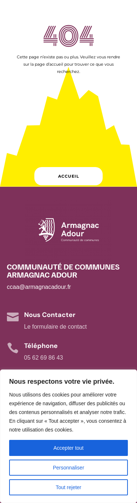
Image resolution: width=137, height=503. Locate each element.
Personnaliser (68, 468)
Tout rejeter (68, 487)
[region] (68, 436)
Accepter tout (68, 448)
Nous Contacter (49, 314)
